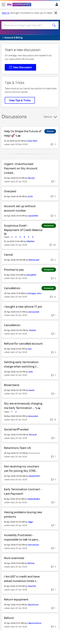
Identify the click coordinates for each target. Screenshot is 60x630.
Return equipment (16, 599)
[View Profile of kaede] (31, 390)
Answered (49, 225)
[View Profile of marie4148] (33, 216)
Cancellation (12, 288)
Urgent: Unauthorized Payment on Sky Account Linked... (21, 168)
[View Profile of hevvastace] (33, 545)
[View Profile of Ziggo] (30, 522)
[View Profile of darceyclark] (33, 312)
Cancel (8, 254)
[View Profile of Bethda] (30, 563)
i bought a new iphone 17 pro (23, 306)
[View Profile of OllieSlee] (30, 241)
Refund (9, 618)
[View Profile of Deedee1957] (34, 476)
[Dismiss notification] (55, 12)
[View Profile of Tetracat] (33, 434)
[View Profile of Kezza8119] (31, 275)
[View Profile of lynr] (30, 349)
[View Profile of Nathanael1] (34, 260)
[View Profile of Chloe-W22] (32, 141)
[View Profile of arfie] (30, 372)
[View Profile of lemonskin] (33, 416)
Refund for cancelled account (23, 343)
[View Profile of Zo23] (30, 196)
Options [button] (48, 116)
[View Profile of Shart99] (32, 586)
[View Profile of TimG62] (32, 330)
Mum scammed (14, 558)
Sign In (56, 5)
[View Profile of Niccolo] (31, 178)
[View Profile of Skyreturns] (33, 604)
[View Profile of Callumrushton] (34, 623)
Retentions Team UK (17, 448)
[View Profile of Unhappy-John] (34, 293)
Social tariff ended (16, 429)
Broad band (11, 385)
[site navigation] (3, 4)
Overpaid (10, 191)
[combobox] (27, 25)
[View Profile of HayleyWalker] (33, 499)
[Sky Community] (19, 4)
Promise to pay (14, 269)
